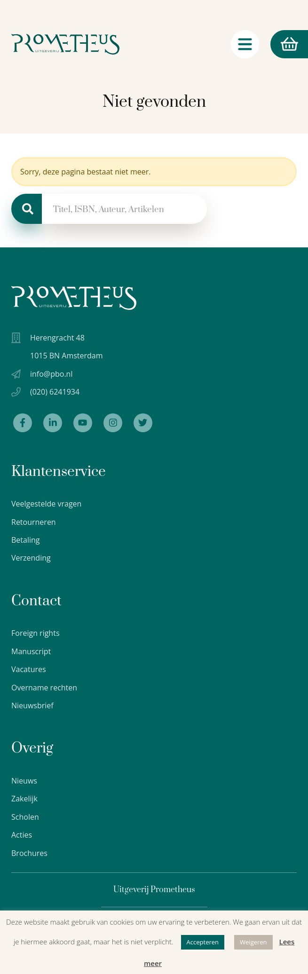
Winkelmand (284, 46)
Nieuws (24, 781)
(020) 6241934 (54, 392)
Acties (21, 835)
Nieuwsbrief (32, 705)
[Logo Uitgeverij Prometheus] (65, 46)
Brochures (29, 853)
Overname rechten (44, 687)
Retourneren (33, 522)
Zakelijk (24, 798)
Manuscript (31, 651)
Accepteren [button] (203, 942)
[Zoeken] (26, 209)
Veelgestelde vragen (46, 504)
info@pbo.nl (51, 374)
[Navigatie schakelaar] (245, 46)
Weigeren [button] (253, 942)
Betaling (25, 540)
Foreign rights (35, 633)
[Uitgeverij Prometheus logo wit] (73, 298)
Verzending (31, 558)
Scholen (25, 817)
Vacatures (28, 669)
